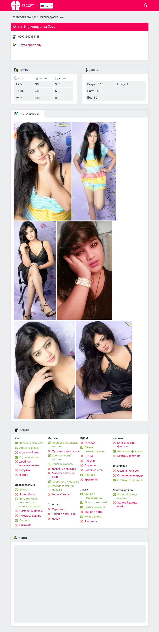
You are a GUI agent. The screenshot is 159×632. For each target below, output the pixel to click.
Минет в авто (93, 512)
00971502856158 (28, 36)
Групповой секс (29, 457)
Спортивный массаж (65, 481)
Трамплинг (92, 479)
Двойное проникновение (29, 463)
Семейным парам (31, 511)
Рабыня (90, 460)
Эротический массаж (65, 451)
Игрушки (25, 470)
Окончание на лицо (130, 480)
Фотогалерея (27, 113)
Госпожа (90, 443)
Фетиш (23, 475)
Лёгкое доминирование (95, 449)
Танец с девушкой (64, 514)
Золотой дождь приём (127, 504)
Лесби (56, 518)
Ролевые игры (94, 470)
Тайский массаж (62, 464)
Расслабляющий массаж (63, 487)
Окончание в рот (128, 470)
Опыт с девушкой (96, 502)
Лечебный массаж (64, 468)
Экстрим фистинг (128, 456)
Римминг (25, 525)
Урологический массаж (61, 457)
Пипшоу (24, 520)
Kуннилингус (93, 516)
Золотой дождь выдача (127, 496)
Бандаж (90, 475)
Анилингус (91, 521)
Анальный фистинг (129, 451)
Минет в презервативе (94, 495)
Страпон (90, 465)
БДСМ (89, 456)
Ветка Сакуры (61, 494)
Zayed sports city (27, 45)
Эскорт (23, 489)
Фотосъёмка (27, 494)
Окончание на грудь (130, 475)
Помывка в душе (30, 515)
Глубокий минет (95, 507)
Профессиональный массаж (65, 444)
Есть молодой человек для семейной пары (29, 502)
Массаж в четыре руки (63, 475)
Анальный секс (29, 447)
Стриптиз (58, 509)
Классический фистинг (126, 444)
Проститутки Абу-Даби (24, 17)
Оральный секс (29, 452)
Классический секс (31, 443)
